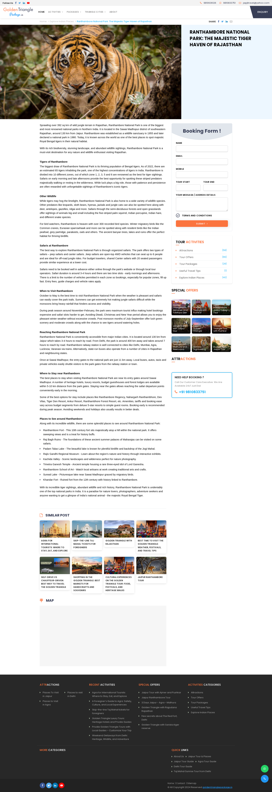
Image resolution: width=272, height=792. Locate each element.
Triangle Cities (94, 11)
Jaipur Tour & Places (198, 756)
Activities (54, 11)
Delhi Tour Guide (182, 766)
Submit (202, 223)
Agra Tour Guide (206, 761)
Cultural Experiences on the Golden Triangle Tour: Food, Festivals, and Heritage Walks (118, 584)
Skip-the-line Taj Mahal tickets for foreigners (84, 544)
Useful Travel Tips (190, 271)
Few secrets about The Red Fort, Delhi (159, 717)
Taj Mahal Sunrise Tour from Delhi (191, 771)
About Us (178, 756)
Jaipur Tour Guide (183, 761)
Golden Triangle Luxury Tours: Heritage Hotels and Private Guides (111, 720)
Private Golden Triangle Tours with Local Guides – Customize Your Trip (111, 728)
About (113, 11)
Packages (73, 11)
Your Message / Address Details (195, 194)
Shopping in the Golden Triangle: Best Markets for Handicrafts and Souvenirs (86, 584)
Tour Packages (188, 264)
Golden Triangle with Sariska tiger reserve (160, 726)
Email (179, 155)
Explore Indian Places (191, 277)
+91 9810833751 (190, 392)
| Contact (180, 783)
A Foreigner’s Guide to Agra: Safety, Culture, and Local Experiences (112, 703)
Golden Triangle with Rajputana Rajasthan (159, 709)
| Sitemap (191, 783)
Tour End (208, 181)
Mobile (180, 168)
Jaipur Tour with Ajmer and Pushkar (161, 692)
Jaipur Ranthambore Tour (156, 697)
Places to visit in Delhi (75, 694)
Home (41, 11)
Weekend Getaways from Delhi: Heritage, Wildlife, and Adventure (110, 737)
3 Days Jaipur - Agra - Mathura (159, 702)
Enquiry (262, 12)
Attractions (186, 250)
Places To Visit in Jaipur (51, 694)
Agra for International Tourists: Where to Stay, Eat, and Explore (109, 694)
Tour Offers (186, 257)
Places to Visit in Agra (50, 703)
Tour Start (183, 181)
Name (179, 142)
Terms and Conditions (197, 215)
